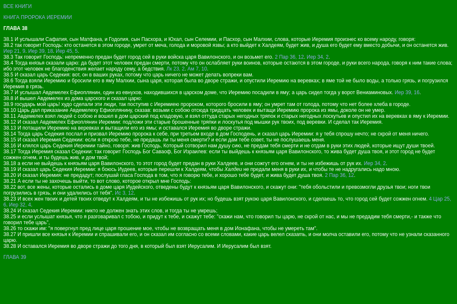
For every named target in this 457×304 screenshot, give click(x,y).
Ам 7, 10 (197, 69)
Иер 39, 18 (40, 51)
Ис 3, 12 (124, 193)
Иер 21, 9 (14, 51)
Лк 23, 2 (175, 69)
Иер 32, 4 (20, 205)
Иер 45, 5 (67, 51)
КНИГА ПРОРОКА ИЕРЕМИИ (37, 17)
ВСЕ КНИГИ (17, 6)
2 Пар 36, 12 (289, 57)
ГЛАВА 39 (14, 257)
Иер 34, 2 (318, 57)
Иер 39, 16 (406, 92)
